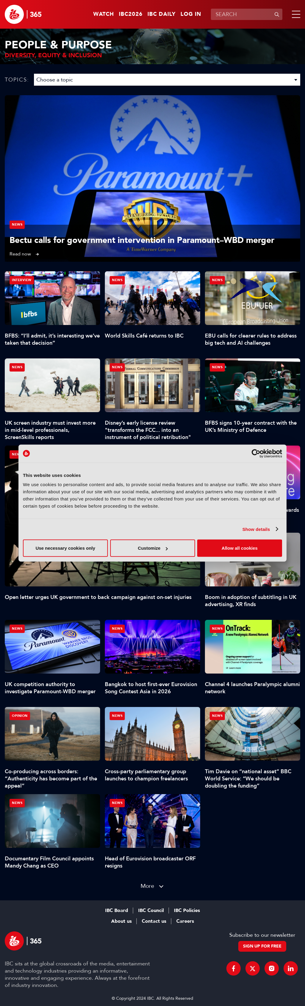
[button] (295, 14)
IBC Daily (161, 14)
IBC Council (151, 910)
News (17, 224)
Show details (256, 528)
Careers (185, 921)
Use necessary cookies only (65, 548)
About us (121, 921)
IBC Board (116, 910)
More (147, 886)
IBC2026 (131, 14)
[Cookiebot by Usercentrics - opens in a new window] (256, 453)
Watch (103, 14)
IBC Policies (187, 910)
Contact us (154, 921)
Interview (22, 280)
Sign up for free (262, 946)
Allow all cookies (240, 548)
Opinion (20, 716)
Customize (153, 548)
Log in (190, 14)
